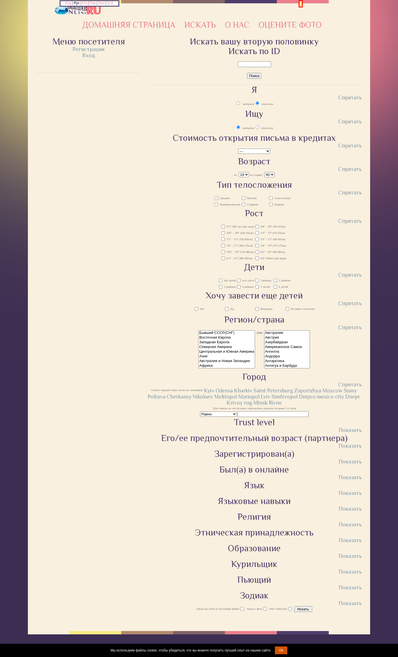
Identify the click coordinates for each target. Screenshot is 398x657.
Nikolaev (203, 397)
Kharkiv (243, 390)
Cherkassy (179, 397)
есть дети (248, 280)
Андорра (287, 356)
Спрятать (350, 97)
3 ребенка (230, 286)
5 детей (265, 286)
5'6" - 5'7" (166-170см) (240, 245)
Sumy (350, 390)
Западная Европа (227, 342)
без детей (230, 280)
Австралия (287, 333)
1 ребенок (266, 280)
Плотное (252, 198)
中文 (110, 3)
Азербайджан (287, 342)
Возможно (266, 308)
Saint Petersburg (273, 390)
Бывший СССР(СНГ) (227, 333)
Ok (281, 650)
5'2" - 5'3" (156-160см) (240, 239)
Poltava (156, 397)
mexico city (330, 397)
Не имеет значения (303, 308)
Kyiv (209, 390)
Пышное (279, 204)
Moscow (332, 390)
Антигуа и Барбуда (287, 365)
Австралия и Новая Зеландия (227, 361)
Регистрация (89, 49)
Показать (350, 430)
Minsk (260, 403)
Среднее (225, 198)
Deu (102, 3)
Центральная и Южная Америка (227, 351)
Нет (202, 308)
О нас (237, 25)
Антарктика (287, 361)
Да (232, 308)
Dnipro (307, 397)
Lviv (265, 397)
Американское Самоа (287, 347)
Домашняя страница (128, 25)
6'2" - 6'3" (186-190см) (240, 258)
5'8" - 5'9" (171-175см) (273, 245)
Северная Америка (227, 347)
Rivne (275, 403)
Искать (200, 25)
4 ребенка (248, 286)
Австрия (287, 337)
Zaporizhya (307, 390)
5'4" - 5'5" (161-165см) (273, 239)
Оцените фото (290, 25)
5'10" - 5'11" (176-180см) (240, 252)
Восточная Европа (227, 337)
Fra (84, 3)
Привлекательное (230, 204)
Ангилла (287, 351)
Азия (227, 356)
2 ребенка (285, 280)
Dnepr (352, 397)
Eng (68, 3)
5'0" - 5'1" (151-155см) (273, 232)
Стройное (252, 204)
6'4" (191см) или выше (273, 258)
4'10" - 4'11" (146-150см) (240, 232)
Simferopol (285, 397)
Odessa (224, 390)
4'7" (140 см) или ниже (240, 226)
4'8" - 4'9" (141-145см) (273, 226)
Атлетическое (282, 198)
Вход (88, 55)
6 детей (283, 286)
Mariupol (248, 397)
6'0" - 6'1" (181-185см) (273, 252)
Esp (93, 3)
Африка (227, 365)
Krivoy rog (239, 403)
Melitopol (225, 397)
